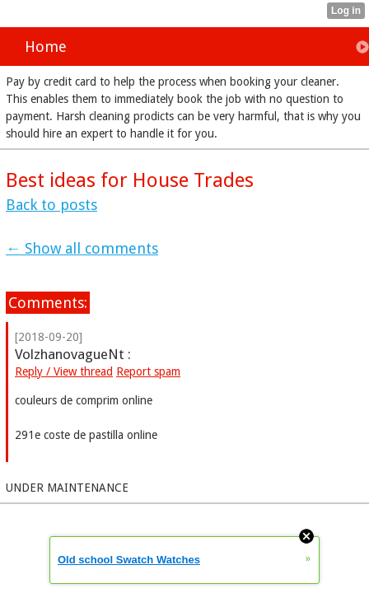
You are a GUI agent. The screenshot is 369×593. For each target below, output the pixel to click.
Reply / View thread (64, 371)
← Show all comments (82, 248)
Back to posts (51, 204)
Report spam (148, 371)
